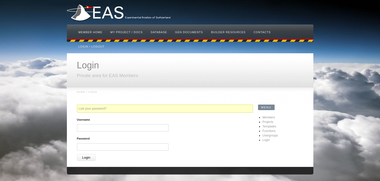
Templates (269, 126)
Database (159, 32)
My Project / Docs (126, 32)
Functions (269, 131)
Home (81, 92)
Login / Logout (91, 46)
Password (83, 138)
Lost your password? (93, 108)
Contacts (262, 32)
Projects (268, 122)
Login (266, 140)
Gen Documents (189, 32)
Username (83, 119)
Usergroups (270, 135)
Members (269, 117)
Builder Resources (228, 32)
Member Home (90, 32)
